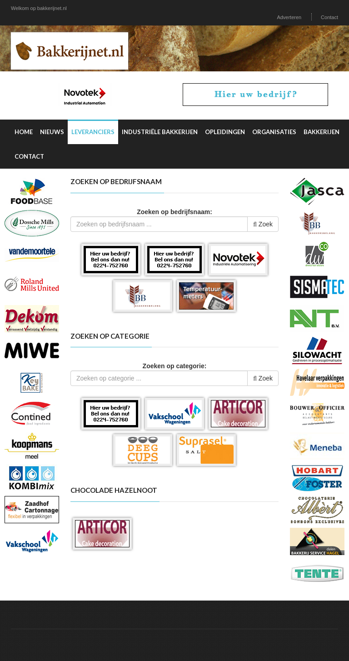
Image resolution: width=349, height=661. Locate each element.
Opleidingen (225, 131)
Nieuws (52, 131)
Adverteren (289, 17)
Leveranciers (93, 131)
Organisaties (274, 131)
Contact (329, 17)
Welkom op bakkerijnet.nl (39, 8)
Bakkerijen (321, 131)
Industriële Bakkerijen (160, 131)
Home (24, 131)
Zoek (263, 224)
